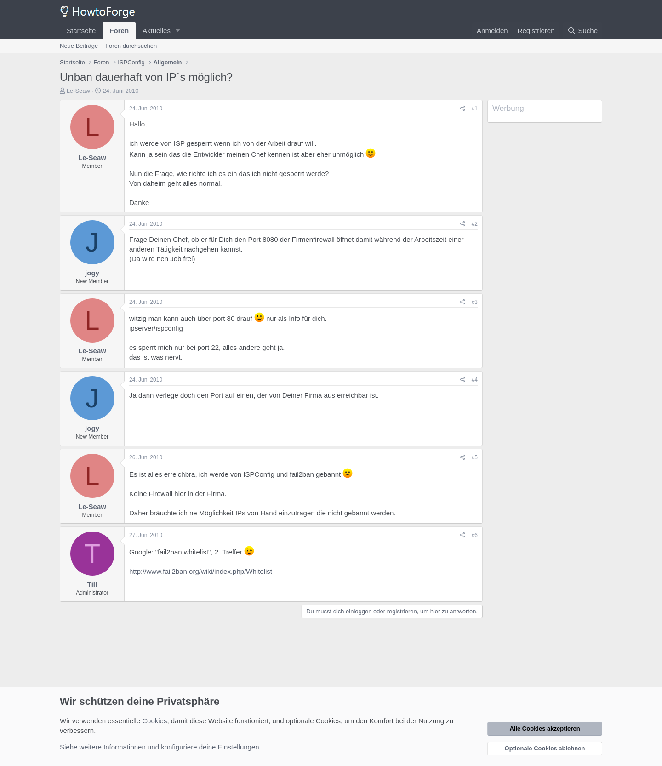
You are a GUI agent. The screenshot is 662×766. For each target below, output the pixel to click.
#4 (475, 380)
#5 (475, 457)
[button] (177, 30)
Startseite (81, 30)
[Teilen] (462, 108)
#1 (475, 108)
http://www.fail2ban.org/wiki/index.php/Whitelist (200, 571)
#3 (475, 302)
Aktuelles (157, 30)
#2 (475, 224)
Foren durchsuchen (131, 45)
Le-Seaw (78, 90)
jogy (92, 273)
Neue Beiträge (79, 45)
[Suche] (582, 30)
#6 (475, 535)
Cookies (154, 721)
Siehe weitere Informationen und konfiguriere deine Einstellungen (159, 747)
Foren (119, 30)
